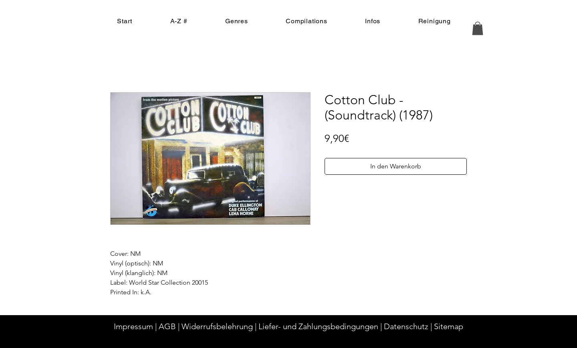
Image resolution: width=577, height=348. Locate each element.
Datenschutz (406, 326)
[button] (477, 28)
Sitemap (448, 326)
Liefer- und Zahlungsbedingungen (318, 326)
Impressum (133, 326)
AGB (167, 326)
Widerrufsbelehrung (217, 326)
